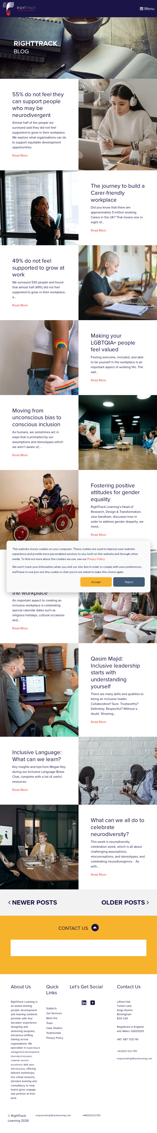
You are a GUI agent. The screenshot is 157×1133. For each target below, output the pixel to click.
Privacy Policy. (96, 558)
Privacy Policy (54, 1038)
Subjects (51, 1008)
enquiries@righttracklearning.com (134, 1058)
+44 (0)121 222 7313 (127, 1051)
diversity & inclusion (21, 1056)
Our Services (54, 1013)
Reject (129, 582)
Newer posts (32, 902)
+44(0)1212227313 (91, 1115)
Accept (96, 582)
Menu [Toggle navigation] (147, 8)
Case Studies (54, 1028)
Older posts (125, 902)
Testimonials (53, 1033)
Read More (20, 156)
